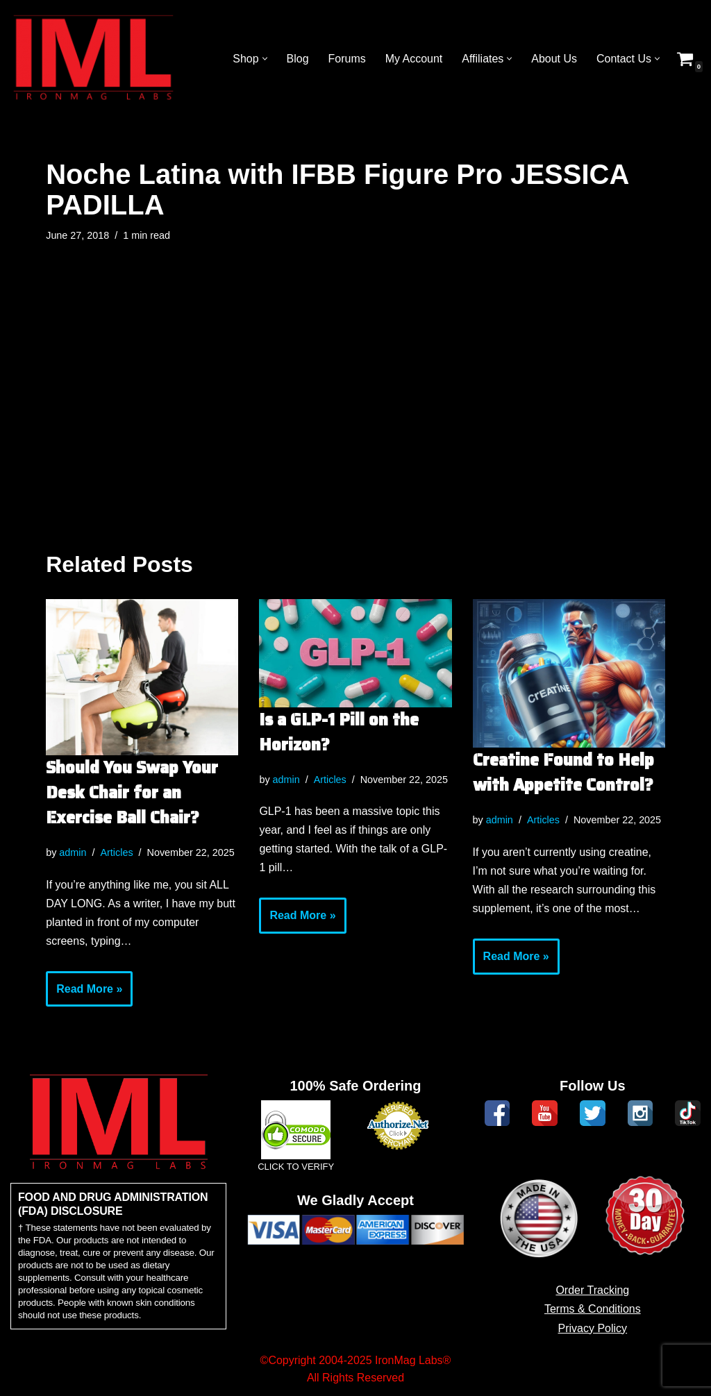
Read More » (84, 994)
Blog (297, 59)
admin (72, 852)
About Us (554, 59)
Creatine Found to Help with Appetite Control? (563, 772)
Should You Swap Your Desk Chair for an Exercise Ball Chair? (132, 793)
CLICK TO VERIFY (296, 1168)
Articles (117, 852)
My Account (413, 59)
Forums (346, 59)
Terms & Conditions (592, 1309)
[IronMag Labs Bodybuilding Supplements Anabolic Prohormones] (93, 58)
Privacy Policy (593, 1329)
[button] (264, 58)
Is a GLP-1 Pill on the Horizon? (339, 732)
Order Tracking (592, 1291)
